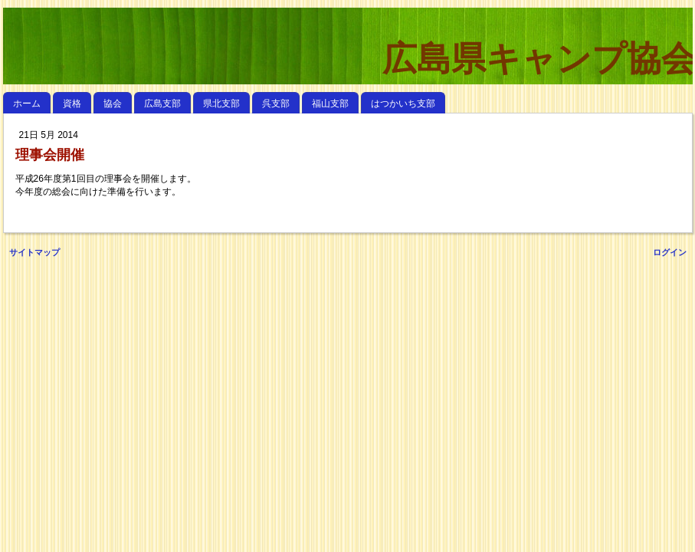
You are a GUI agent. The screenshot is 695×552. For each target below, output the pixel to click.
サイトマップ (34, 252)
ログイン (670, 252)
